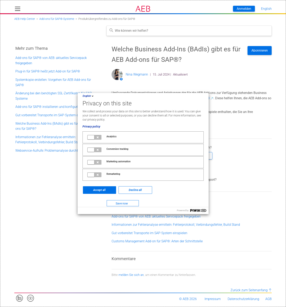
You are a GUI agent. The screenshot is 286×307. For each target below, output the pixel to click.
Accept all (99, 190)
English (88, 96)
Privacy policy (91, 126)
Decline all (135, 190)
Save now (122, 203)
